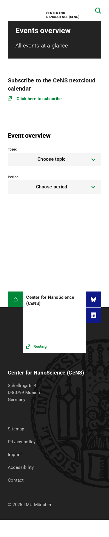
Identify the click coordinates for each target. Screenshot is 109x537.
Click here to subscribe (39, 98)
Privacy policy (22, 441)
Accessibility (21, 467)
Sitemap (16, 429)
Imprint (15, 454)
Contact (16, 480)
